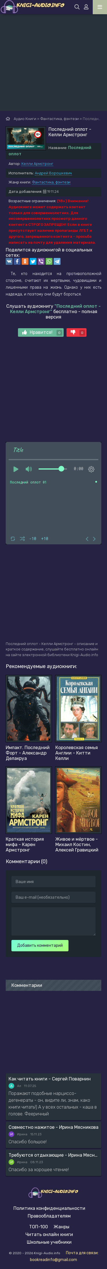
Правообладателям (49, 1216)
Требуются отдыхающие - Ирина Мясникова (53, 1155)
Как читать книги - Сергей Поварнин (50, 1079)
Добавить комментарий (40, 945)
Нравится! (42, 333)
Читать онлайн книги (49, 1234)
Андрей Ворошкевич (53, 173)
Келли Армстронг (37, 164)
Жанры (61, 1226)
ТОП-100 (38, 1226)
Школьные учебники (49, 1242)
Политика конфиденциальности (49, 1208)
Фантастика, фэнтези (51, 182)
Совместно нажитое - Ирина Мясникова (53, 1127)
